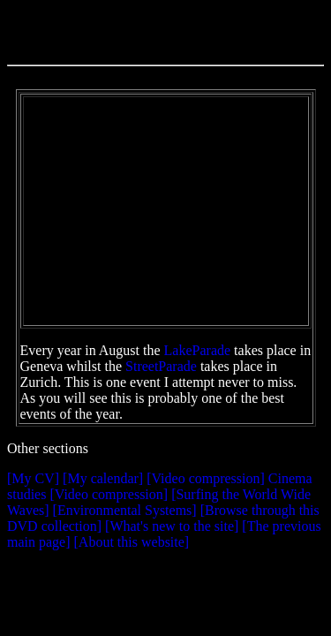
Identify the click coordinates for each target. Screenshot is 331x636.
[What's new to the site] (171, 526)
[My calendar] (103, 478)
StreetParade (161, 366)
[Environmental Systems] (125, 510)
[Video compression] (206, 478)
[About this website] (132, 541)
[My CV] (33, 478)
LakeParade (197, 350)
